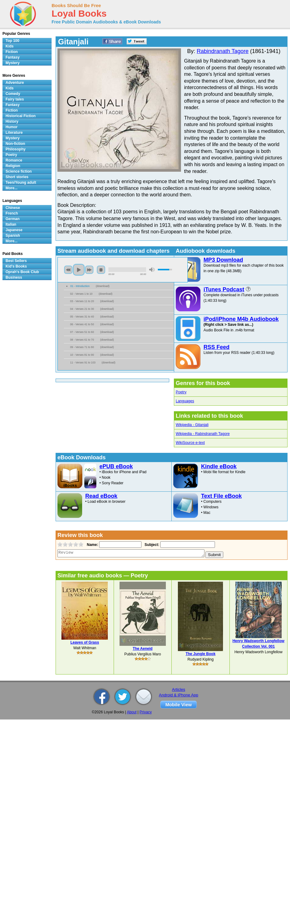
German (12, 219)
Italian (11, 224)
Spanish (13, 235)
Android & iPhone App (178, 695)
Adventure (15, 82)
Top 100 (12, 41)
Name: (92, 545)
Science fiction (19, 171)
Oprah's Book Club (22, 272)
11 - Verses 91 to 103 (82, 362)
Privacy (146, 712)
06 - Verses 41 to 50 (82, 324)
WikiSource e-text (190, 443)
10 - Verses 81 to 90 (82, 354)
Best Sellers (16, 261)
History (12, 121)
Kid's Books (16, 266)
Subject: (151, 545)
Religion (13, 166)
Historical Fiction (21, 116)
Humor (12, 127)
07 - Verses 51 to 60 (82, 332)
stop (101, 269)
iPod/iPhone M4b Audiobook (241, 319)
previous (68, 269)
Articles (178, 689)
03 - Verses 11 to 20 (82, 301)
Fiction (12, 52)
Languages (185, 401)
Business (14, 277)
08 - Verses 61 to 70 (82, 339)
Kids (10, 46)
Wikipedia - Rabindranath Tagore (203, 434)
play (79, 270)
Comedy (13, 94)
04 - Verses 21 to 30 (82, 308)
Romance (14, 160)
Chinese (13, 208)
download (103, 286)
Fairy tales (15, 99)
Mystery (12, 63)
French (12, 213)
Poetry (181, 392)
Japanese (14, 230)
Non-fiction (15, 143)
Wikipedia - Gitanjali (192, 425)
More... (12, 188)
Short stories (17, 177)
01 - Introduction (80, 286)
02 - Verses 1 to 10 (81, 293)
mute (152, 269)
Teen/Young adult (21, 182)
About (132, 712)
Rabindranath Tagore (223, 51)
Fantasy (12, 57)
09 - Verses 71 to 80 (82, 347)
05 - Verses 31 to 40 (82, 316)
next (89, 269)
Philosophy (16, 149)
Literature (14, 132)
